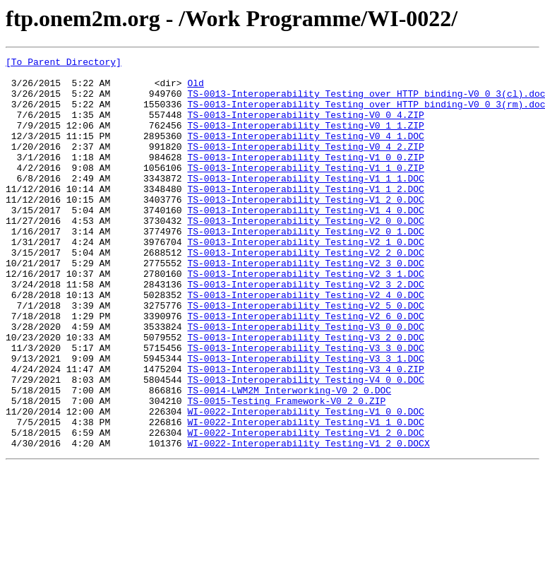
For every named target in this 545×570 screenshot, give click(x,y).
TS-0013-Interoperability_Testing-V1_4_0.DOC (305, 241)
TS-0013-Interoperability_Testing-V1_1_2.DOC (305, 216)
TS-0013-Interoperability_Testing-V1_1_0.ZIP (305, 190)
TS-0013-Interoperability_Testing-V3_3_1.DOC (305, 419)
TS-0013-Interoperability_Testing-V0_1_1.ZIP (305, 139)
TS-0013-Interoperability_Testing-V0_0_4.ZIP (305, 127)
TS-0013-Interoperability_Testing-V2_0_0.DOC (305, 254)
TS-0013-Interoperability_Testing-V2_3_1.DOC (305, 317)
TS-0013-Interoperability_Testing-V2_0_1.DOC (305, 267)
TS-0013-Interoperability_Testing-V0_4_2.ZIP (305, 165)
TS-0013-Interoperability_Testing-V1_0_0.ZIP (305, 178)
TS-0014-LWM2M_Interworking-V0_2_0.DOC (289, 457)
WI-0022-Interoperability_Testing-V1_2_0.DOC (305, 508)
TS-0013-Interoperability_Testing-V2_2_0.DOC (305, 292)
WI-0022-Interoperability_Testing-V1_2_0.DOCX (308, 521)
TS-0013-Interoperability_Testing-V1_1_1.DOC (305, 203)
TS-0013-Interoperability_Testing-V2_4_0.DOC (305, 343)
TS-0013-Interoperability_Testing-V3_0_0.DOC (305, 381)
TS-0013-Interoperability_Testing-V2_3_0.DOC (305, 305)
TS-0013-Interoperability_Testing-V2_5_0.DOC (305, 356)
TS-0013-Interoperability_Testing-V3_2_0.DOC (305, 394)
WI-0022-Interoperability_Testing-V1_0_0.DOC (305, 483)
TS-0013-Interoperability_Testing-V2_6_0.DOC (305, 368)
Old (195, 89)
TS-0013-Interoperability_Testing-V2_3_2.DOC (305, 330)
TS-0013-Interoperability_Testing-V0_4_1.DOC (305, 152)
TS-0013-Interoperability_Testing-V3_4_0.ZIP (305, 432)
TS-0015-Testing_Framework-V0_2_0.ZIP (286, 470)
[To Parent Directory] (63, 63)
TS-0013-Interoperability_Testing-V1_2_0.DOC (305, 228)
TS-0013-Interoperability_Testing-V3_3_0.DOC (305, 406)
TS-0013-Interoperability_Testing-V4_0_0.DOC (305, 445)
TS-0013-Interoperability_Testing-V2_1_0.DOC (305, 279)
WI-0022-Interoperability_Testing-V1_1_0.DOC (305, 495)
